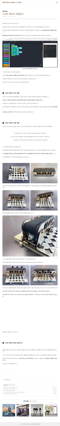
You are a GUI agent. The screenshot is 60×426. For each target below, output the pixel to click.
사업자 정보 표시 (6, 379)
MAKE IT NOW (26, 424)
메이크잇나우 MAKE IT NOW (11, 2)
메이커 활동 (5, 385)
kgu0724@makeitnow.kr (36, 424)
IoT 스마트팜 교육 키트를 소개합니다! (10, 393)
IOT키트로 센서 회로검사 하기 (8, 390)
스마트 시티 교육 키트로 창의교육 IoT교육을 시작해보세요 (13, 392)
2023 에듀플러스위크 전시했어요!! (9, 389)
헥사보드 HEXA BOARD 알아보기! (9, 387)
